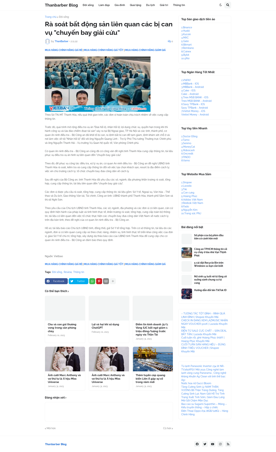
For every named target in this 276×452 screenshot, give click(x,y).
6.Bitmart (186, 44)
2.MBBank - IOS (190, 83)
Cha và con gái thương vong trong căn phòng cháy (62, 328)
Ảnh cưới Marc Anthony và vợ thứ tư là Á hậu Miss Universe (64, 379)
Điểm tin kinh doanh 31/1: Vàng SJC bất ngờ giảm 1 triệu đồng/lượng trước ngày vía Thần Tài (152, 329)
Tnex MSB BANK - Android (196, 100)
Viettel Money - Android (195, 114)
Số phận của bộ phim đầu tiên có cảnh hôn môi (209, 237)
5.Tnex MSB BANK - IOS (194, 97)
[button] (220, 5)
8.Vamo (185, 160)
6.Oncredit (187, 153)
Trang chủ (51, 17)
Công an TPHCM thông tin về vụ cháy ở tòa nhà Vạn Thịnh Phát (210, 252)
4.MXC (185, 37)
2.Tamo (185, 139)
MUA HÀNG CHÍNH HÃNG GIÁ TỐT (103, 50)
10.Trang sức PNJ (191, 213)
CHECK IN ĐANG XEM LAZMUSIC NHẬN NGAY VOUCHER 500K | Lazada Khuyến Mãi (204, 324)
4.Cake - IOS (188, 90)
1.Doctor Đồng (189, 136)
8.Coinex (186, 51)
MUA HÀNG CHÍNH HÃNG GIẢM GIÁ (145, 50)
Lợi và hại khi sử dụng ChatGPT (105, 326)
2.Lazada (186, 185)
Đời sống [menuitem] (88, 5)
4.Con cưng (187, 192)
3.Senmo (186, 143)
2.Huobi (185, 30)
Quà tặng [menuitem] (135, 5)
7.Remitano (187, 48)
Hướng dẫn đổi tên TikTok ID (210, 290)
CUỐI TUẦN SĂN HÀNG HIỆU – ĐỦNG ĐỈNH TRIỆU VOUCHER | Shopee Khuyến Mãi (203, 348)
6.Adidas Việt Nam (192, 199)
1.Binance (186, 27)
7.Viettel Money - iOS (193, 111)
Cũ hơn (167, 428)
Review (68, 272)
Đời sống (64, 17)
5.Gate (185, 41)
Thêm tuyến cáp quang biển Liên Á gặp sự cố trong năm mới (150, 379)
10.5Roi (185, 58)
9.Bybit (185, 54)
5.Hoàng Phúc (189, 196)
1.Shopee (186, 182)
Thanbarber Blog (61, 5)
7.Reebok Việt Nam (192, 203)
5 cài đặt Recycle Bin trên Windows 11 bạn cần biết (208, 264)
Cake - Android (190, 94)
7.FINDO (185, 157)
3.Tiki (184, 189)
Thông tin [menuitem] (179, 5)
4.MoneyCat (188, 146)
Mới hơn (51, 428)
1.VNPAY (186, 80)
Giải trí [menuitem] (164, 5)
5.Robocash (188, 150)
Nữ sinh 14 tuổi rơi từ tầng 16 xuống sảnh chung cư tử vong (210, 279)
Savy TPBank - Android (194, 107)
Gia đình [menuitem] (120, 5)
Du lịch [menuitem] (150, 5)
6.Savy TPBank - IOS (193, 104)
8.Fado (185, 206)
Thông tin (78, 272)
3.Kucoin (186, 34)
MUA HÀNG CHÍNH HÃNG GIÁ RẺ (63, 50)
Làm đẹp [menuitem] (104, 5)
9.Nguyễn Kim (189, 209)
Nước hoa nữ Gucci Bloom (196, 383)
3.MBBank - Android (192, 87)
